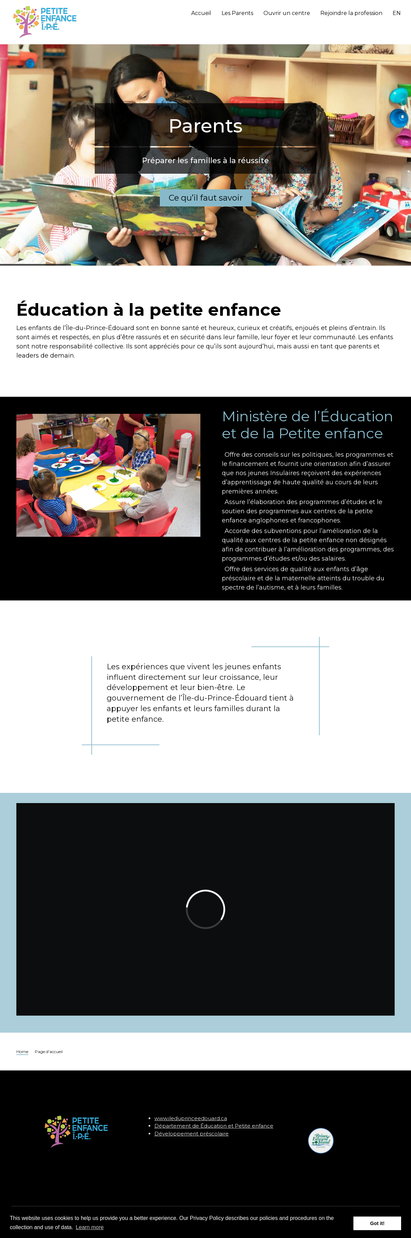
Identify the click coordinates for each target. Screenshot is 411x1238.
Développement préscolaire (191, 1133)
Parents (205, 110)
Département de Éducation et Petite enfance (213, 1126)
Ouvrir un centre (286, 13)
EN (397, 13)
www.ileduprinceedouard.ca (190, 1118)
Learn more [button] (90, 1227)
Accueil (201, 13)
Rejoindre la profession (351, 13)
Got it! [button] (377, 1223)
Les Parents (237, 13)
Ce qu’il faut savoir (206, 183)
